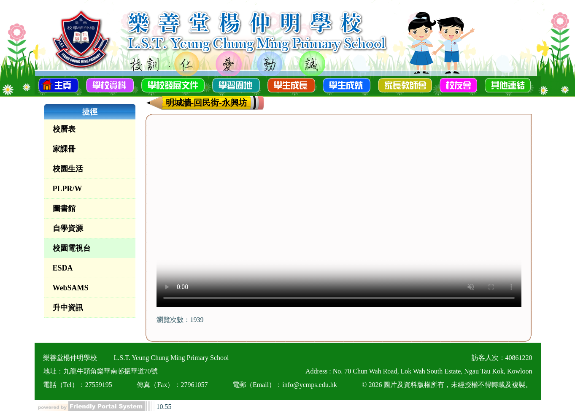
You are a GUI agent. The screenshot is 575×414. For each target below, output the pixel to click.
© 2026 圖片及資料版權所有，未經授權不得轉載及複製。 (447, 384)
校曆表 (64, 129)
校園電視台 (72, 248)
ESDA (63, 268)
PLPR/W (67, 188)
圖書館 (64, 208)
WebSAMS (71, 288)
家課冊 (64, 149)
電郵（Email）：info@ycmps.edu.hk (284, 384)
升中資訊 (68, 307)
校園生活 (68, 169)
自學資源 (68, 228)
